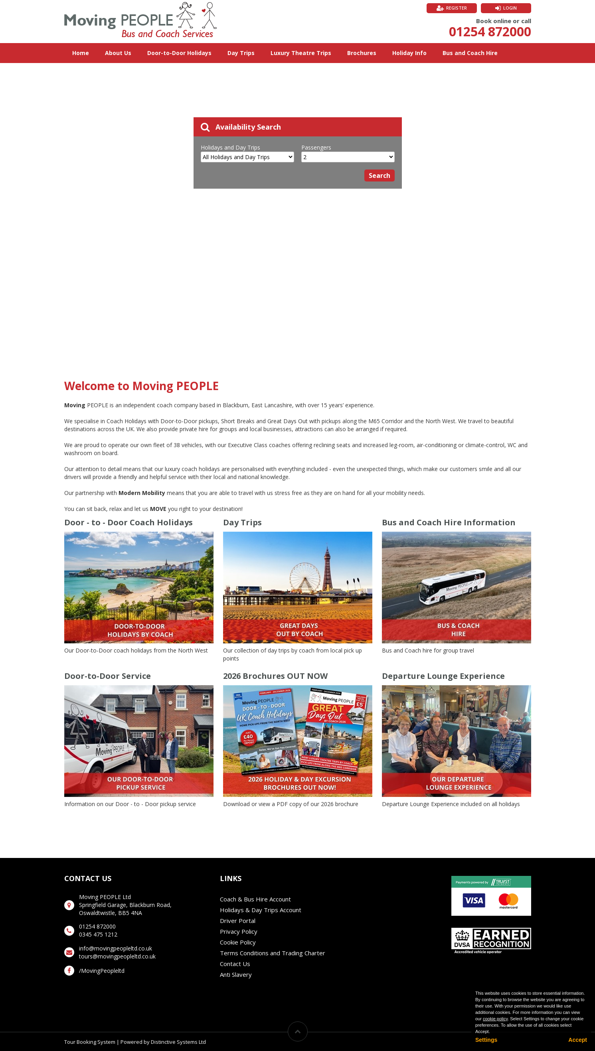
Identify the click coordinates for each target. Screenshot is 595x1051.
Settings (486, 1040)
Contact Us (235, 964)
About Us (118, 53)
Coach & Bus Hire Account (255, 899)
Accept (577, 1040)
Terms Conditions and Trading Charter (272, 953)
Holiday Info (409, 53)
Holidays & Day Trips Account (260, 910)
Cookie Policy (238, 942)
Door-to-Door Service (107, 675)
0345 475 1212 (98, 934)
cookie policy (495, 1018)
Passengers (316, 147)
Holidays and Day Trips (230, 147)
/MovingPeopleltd (102, 970)
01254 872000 (490, 31)
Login (510, 8)
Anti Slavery (236, 974)
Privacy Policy (238, 931)
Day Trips (241, 53)
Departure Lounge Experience (443, 675)
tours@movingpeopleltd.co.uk (117, 956)
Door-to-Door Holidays (179, 53)
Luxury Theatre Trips (301, 53)
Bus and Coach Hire (470, 53)
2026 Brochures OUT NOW (275, 675)
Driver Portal (237, 921)
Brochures (361, 53)
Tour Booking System (89, 1041)
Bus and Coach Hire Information (449, 522)
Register (456, 8)
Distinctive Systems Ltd (178, 1041)
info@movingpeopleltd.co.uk (115, 948)
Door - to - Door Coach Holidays (128, 522)
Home (80, 53)
